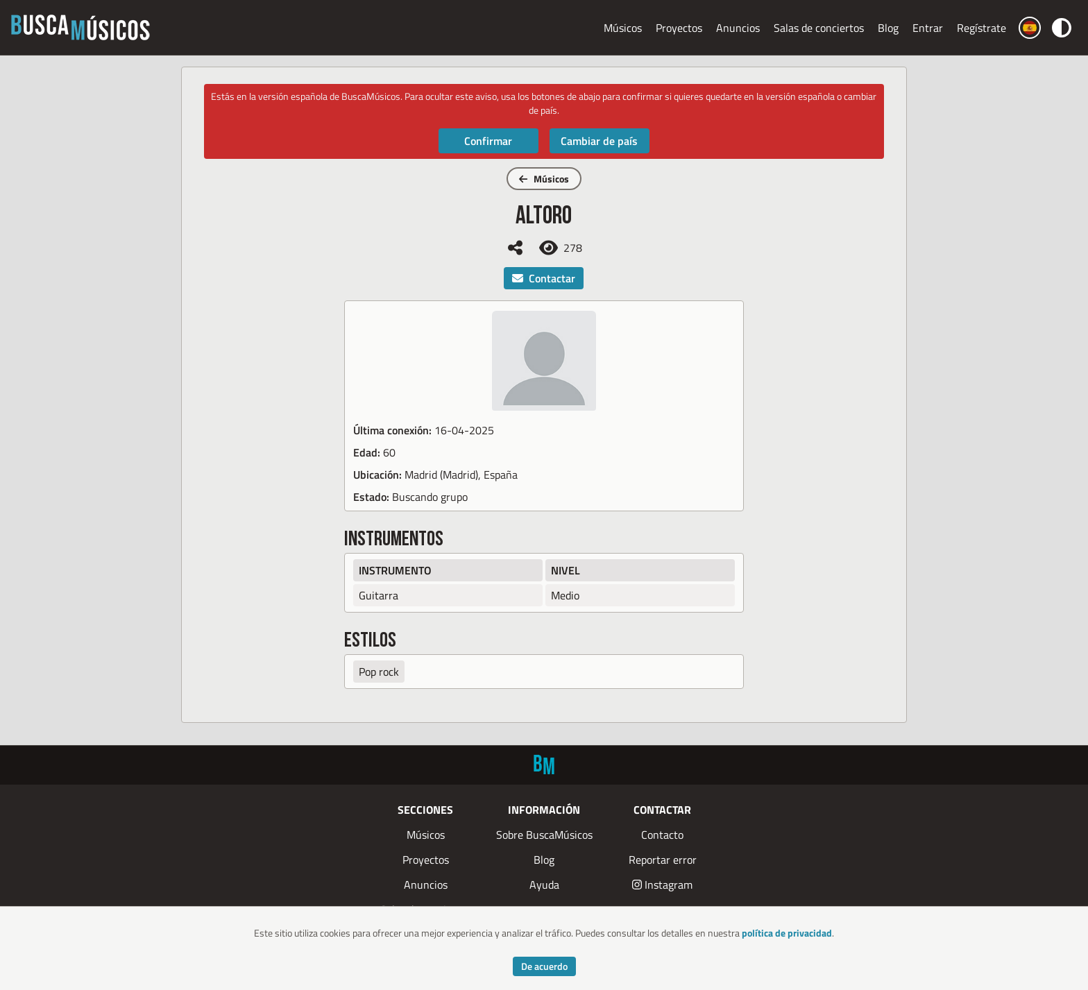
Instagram (662, 884)
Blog (888, 27)
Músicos (623, 27)
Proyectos (679, 27)
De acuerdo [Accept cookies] (544, 966)
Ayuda (544, 884)
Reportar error (663, 859)
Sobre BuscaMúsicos (544, 834)
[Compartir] (515, 247)
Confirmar (488, 141)
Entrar (927, 27)
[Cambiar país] (1030, 28)
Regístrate (981, 27)
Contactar (543, 278)
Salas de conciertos (819, 27)
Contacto (662, 834)
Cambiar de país (599, 141)
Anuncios (738, 27)
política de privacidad (787, 932)
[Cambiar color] (1061, 27)
